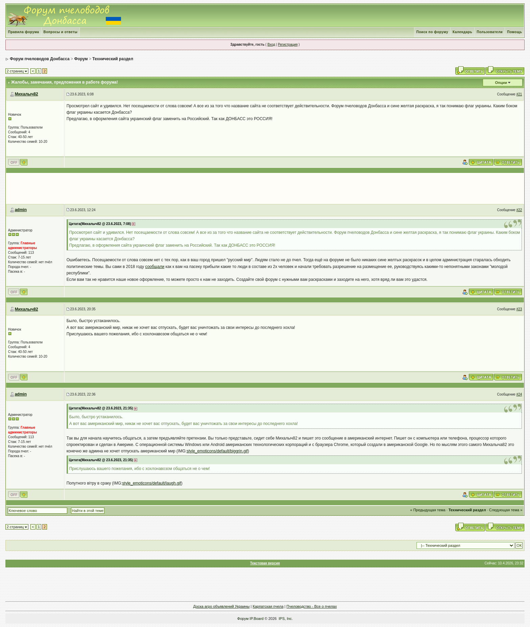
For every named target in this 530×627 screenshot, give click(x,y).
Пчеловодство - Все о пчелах (312, 606)
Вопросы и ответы (61, 32)
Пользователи (490, 32)
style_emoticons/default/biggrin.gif (217, 451)
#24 (519, 394)
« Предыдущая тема (427, 510)
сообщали (155, 266)
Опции (501, 83)
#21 (519, 94)
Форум (81, 59)
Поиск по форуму (432, 32)
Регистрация (287, 44)
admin (21, 209)
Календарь (462, 32)
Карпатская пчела (268, 606)
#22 (519, 210)
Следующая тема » (505, 510)
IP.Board (256, 619)
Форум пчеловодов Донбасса (40, 59)
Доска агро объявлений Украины (221, 606)
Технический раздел (112, 59)
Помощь (514, 32)
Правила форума (23, 32)
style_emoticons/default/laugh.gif (151, 483)
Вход (271, 44)
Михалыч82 (26, 94)
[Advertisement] (265, 188)
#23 (519, 309)
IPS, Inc (285, 619)
